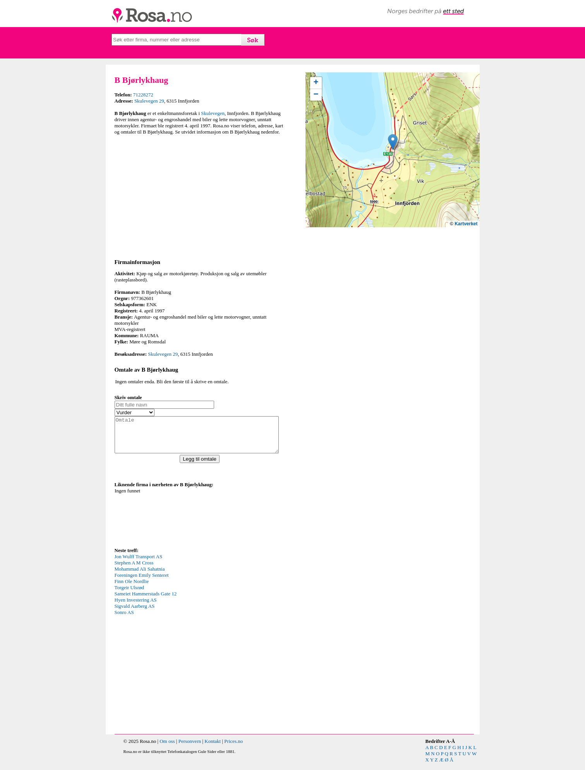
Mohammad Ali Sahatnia (140, 576)
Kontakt (212, 748)
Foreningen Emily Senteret (142, 582)
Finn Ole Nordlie (132, 588)
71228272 (143, 95)
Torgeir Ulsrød (129, 594)
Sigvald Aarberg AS (135, 613)
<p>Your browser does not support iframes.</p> (173, 524)
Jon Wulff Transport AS (139, 563)
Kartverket (466, 223)
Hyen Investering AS (136, 607)
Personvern (189, 748)
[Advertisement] (202, 195)
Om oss (167, 748)
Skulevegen (213, 113)
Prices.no (233, 748)
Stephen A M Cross (134, 570)
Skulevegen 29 (149, 101)
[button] (393, 142)
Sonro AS (124, 619)
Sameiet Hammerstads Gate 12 (146, 601)
